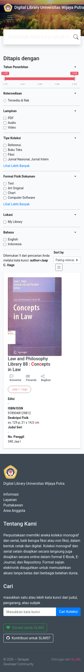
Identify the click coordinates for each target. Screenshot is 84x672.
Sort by (59, 252)
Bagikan (46, 378)
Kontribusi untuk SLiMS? (28, 638)
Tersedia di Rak (18, 100)
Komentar (16, 378)
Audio (12, 123)
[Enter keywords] (29, 611)
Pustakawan (13, 505)
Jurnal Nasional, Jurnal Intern (28, 159)
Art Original (16, 188)
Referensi (14, 145)
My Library (15, 222)
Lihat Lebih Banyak (16, 166)
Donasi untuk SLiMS (25, 628)
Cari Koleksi (68, 612)
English (13, 239)
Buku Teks (15, 150)
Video (12, 127)
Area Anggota (14, 510)
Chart (11, 193)
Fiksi (11, 154)
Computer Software (21, 197)
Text (11, 183)
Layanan (10, 500)
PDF (11, 118)
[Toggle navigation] (10, 17)
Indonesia (15, 244)
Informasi (11, 494)
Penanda (31, 380)
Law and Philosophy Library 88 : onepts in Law (29, 364)
